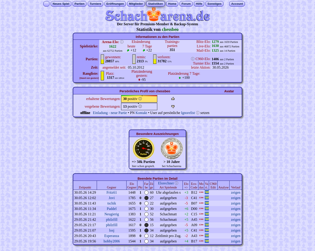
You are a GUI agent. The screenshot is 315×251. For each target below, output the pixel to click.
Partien (80, 3)
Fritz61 (111, 192)
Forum (185, 3)
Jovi (112, 198)
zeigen (235, 192)
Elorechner (166, 183)
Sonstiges (214, 3)
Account (237, 3)
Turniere (95, 3)
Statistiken (155, 3)
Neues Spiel (61, 3)
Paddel (112, 209)
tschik (111, 203)
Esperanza (111, 236)
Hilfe (199, 3)
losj (111, 230)
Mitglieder (136, 3)
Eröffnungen (115, 3)
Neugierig (111, 214)
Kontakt (141, 113)
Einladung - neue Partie (110, 113)
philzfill (112, 219)
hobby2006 (111, 241)
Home (172, 3)
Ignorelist (188, 113)
